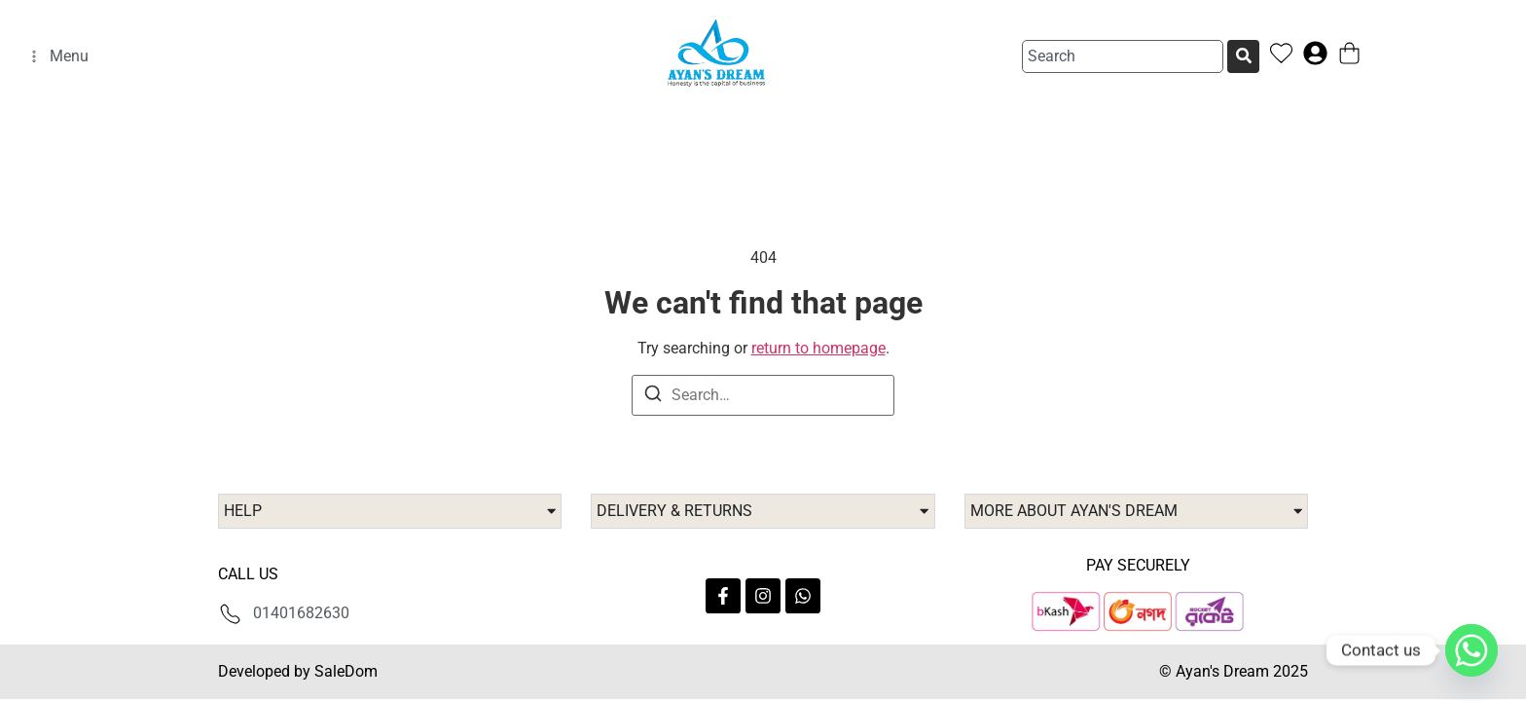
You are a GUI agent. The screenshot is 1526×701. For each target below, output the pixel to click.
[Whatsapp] (1471, 650)
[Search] (1247, 56)
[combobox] (1122, 56)
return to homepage (818, 348)
